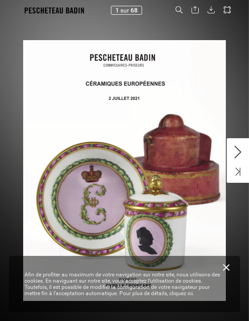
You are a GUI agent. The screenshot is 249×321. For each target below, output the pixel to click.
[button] (179, 10)
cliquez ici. (181, 293)
